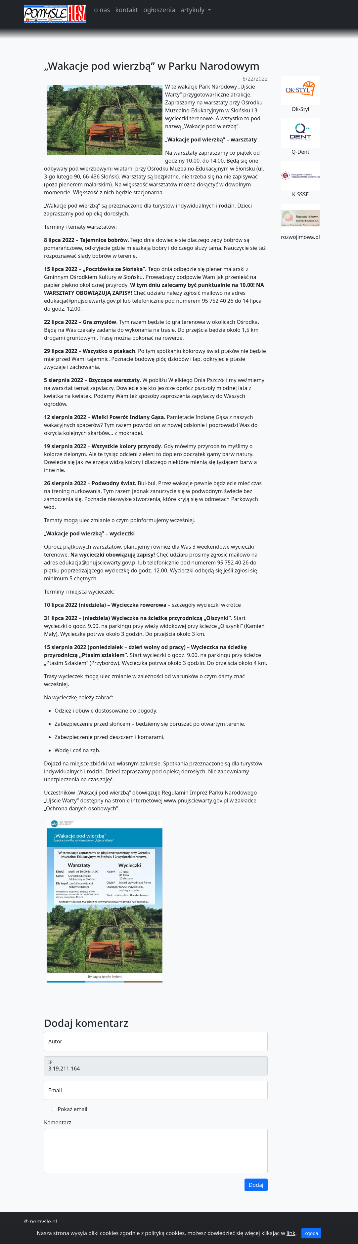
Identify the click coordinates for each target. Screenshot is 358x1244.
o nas (102, 9)
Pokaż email (72, 1109)
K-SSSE (300, 179)
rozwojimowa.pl (300, 222)
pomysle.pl (43, 1221)
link (291, 1233)
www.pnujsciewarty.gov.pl (196, 800)
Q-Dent (300, 136)
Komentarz (57, 1122)
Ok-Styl (300, 94)
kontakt (126, 9)
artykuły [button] (193, 9)
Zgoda (311, 1233)
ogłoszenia (159, 9)
